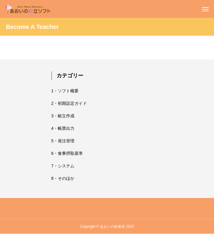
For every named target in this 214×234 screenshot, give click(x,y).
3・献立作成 (62, 115)
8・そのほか (62, 178)
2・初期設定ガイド (69, 103)
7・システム (62, 165)
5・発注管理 (62, 140)
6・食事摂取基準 (67, 153)
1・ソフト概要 (65, 90)
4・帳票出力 (62, 128)
